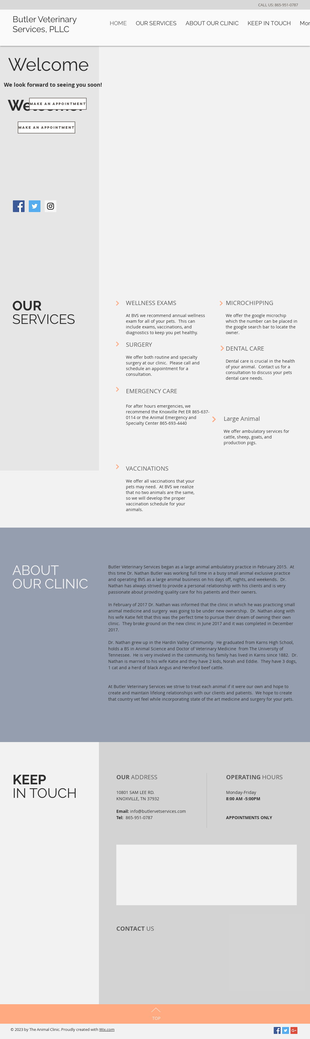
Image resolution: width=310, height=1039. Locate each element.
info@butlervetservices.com (158, 811)
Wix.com (107, 1029)
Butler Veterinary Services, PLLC (44, 24)
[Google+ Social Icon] (294, 1030)
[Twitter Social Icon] (285, 1030)
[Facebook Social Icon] (277, 1030)
